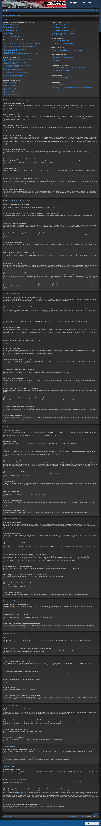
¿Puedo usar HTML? (8, 84)
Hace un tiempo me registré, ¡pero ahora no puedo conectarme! (18, 32)
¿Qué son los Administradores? (58, 24)
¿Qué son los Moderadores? (58, 26)
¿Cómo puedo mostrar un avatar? (11, 50)
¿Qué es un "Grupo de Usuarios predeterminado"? (63, 33)
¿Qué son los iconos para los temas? (12, 94)
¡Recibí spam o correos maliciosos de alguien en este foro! (65, 43)
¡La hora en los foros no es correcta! (11, 44)
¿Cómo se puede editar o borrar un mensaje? (13, 60)
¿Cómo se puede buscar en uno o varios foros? (62, 56)
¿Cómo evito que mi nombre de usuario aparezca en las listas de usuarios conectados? (23, 43)
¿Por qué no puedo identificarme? (11, 30)
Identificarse (6, 12)
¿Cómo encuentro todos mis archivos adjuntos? (62, 79)
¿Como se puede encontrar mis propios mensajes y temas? (65, 62)
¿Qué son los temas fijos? (9, 91)
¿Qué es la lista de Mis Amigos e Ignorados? (61, 49)
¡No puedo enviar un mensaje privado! (60, 40)
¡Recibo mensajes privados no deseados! (61, 41)
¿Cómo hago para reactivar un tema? (12, 76)
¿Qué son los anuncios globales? (11, 88)
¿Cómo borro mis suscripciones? (59, 72)
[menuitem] (95, 10)
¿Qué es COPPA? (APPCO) (9, 26)
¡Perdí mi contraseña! (8, 33)
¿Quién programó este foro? (58, 84)
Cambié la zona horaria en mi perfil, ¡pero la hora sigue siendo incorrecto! (20, 46)
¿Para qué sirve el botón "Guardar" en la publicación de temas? (18, 74)
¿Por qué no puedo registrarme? (10, 27)
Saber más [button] (62, 823)
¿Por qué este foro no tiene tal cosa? (60, 86)
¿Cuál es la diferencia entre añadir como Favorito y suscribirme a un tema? (68, 67)
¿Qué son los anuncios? (9, 89)
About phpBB (19, 773)
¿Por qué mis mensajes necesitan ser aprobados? (15, 75)
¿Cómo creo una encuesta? (9, 63)
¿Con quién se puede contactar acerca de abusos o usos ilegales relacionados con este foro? (73, 87)
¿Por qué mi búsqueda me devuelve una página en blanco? (65, 59)
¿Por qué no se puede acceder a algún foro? (13, 68)
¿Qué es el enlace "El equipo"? (58, 34)
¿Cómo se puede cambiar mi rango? (11, 52)
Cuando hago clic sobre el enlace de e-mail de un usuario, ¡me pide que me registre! (22, 53)
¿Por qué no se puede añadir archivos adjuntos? (14, 69)
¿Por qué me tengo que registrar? (11, 24)
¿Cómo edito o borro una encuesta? (11, 66)
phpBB (65, 246)
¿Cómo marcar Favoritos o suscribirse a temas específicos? (65, 69)
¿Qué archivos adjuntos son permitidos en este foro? (63, 77)
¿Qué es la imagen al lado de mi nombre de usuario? (15, 49)
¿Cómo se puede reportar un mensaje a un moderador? (16, 72)
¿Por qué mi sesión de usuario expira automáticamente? (16, 34)
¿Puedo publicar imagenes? (9, 86)
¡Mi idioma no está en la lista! (10, 47)
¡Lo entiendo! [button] (92, 823)
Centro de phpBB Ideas (69, 781)
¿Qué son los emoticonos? (9, 85)
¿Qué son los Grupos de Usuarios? (59, 27)
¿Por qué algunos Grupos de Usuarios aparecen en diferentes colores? (68, 32)
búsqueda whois (22, 792)
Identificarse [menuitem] (98, 11)
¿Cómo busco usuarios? (57, 60)
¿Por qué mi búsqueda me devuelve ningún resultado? (64, 57)
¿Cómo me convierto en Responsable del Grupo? (62, 30)
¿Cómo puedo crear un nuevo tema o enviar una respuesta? (17, 59)
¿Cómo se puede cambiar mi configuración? (13, 41)
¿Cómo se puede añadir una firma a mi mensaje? (14, 62)
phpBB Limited (58, 771)
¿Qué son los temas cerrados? (10, 92)
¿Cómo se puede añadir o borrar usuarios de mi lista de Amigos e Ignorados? (69, 50)
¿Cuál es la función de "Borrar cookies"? (12, 36)
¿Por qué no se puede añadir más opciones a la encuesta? (17, 65)
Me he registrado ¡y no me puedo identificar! (13, 29)
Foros (6, 10)
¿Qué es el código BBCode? (10, 82)
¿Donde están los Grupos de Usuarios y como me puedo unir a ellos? (67, 29)
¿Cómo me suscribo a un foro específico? (61, 70)
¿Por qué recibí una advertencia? (11, 71)
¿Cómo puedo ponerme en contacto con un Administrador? (65, 89)
